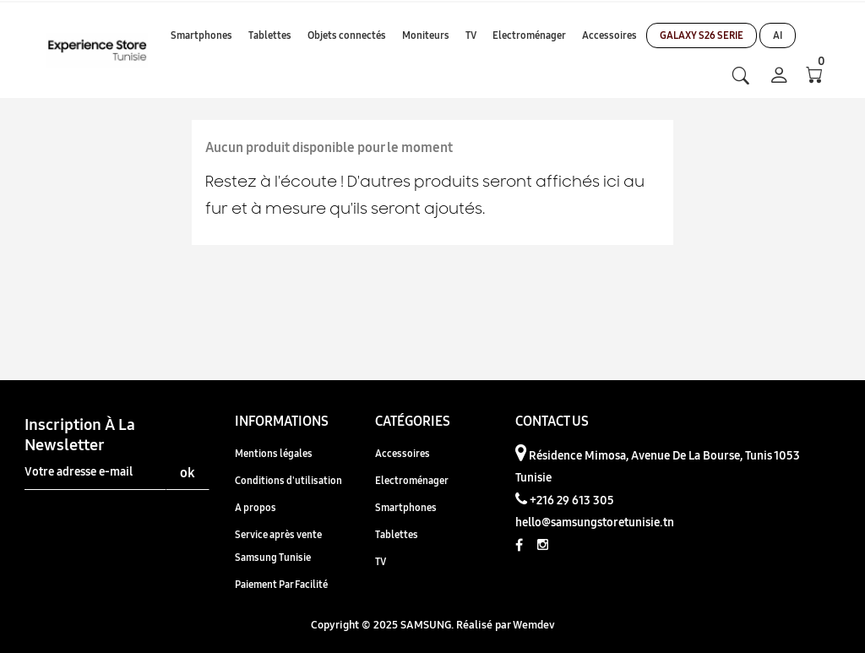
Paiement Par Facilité (281, 584)
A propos (255, 507)
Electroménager (412, 480)
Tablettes (396, 534)
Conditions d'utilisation (288, 480)
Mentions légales (274, 453)
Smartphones (406, 507)
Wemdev (534, 624)
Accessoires (402, 453)
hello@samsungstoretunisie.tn (594, 522)
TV (380, 561)
